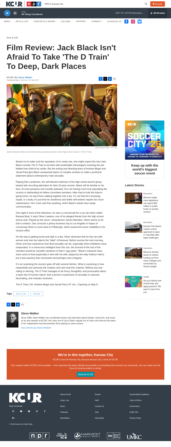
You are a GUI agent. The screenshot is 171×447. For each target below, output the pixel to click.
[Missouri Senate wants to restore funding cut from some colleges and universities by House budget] (133, 269)
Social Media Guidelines (139, 400)
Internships (99, 424)
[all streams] (157, 19)
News (7, 27)
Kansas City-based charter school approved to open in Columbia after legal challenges (152, 248)
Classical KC (114, 27)
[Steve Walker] (12, 325)
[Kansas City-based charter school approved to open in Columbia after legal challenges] (133, 243)
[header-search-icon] (147, 7)
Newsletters (65, 424)
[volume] (15, 19)
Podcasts (64, 418)
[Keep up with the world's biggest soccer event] (144, 151)
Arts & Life (22, 27)
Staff (97, 406)
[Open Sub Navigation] (12, 27)
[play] (7, 19)
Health (146, 293)
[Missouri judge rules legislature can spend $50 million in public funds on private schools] (133, 214)
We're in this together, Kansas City (85, 361)
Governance (135, 412)
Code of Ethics (136, 406)
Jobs (97, 418)
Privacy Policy (135, 424)
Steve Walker (25, 83)
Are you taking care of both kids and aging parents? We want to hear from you (152, 303)
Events (97, 400)
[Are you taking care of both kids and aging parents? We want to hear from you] (133, 298)
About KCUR (65, 400)
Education (147, 210)
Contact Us (99, 412)
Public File (134, 418)
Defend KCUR (85, 380)
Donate (160, 7)
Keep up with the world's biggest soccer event (144, 180)
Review (36, 300)
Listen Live (64, 406)
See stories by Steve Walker (36, 333)
